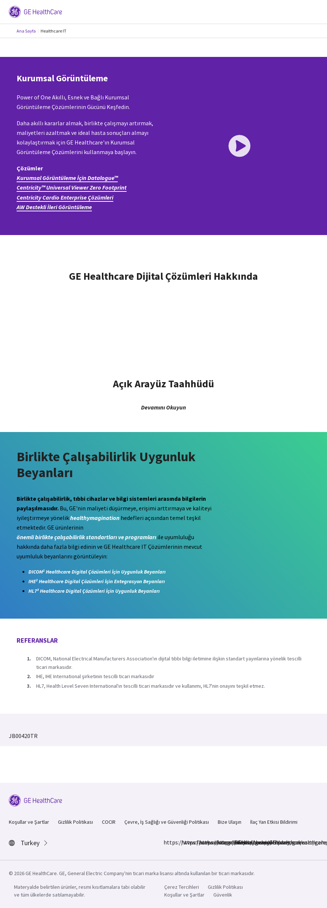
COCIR (109, 822)
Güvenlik (222, 894)
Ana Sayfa (26, 31)
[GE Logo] (35, 11)
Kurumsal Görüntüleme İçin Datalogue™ (67, 177)
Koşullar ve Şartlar (29, 822)
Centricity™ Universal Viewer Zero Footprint (72, 187)
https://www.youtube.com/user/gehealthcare (238, 842)
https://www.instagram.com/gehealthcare (185, 842)
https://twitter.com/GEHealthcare (221, 842)
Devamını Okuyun (163, 407)
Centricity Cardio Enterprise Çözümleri (65, 197)
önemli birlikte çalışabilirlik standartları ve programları (86, 537)
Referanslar (37, 640)
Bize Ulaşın (229, 822)
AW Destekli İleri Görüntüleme (54, 207)
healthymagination (95, 517)
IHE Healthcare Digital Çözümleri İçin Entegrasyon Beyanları (96, 581)
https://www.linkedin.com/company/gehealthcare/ (203, 842)
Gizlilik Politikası (75, 822)
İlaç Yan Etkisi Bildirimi (273, 822)
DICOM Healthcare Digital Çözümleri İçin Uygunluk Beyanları (97, 571)
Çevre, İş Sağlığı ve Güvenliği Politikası (166, 822)
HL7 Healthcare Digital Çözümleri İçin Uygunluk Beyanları (94, 590)
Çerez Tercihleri (181, 887)
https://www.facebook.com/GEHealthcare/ (168, 842)
